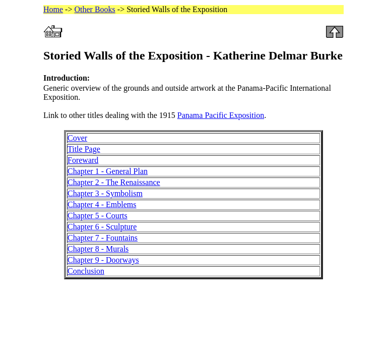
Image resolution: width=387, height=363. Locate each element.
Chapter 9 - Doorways (103, 260)
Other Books (94, 9)
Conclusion (86, 271)
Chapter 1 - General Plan (108, 171)
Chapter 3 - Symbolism (105, 193)
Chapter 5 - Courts (97, 215)
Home (53, 9)
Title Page (84, 149)
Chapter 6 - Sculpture (102, 226)
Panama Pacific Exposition (220, 115)
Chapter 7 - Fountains (103, 237)
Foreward (83, 160)
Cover (77, 138)
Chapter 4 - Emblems (102, 204)
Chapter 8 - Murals (98, 249)
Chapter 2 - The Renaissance (114, 182)
